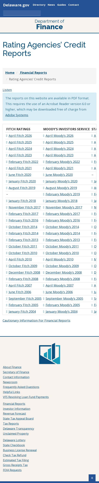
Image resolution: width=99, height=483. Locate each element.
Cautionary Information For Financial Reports (36, 320)
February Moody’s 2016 (63, 220)
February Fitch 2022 (23, 162)
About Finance (12, 367)
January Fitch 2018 (22, 201)
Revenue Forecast (14, 413)
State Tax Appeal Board (18, 418)
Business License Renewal (20, 450)
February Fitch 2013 (23, 240)
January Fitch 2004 (22, 311)
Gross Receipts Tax (15, 465)
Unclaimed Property (16, 433)
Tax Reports (11, 423)
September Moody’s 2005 (64, 298)
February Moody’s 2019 (63, 194)
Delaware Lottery (14, 440)
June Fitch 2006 (20, 292)
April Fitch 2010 (20, 259)
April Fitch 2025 (20, 142)
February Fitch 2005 (23, 305)
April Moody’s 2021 (59, 168)
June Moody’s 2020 (59, 175)
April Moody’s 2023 (59, 155)
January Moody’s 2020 (61, 181)
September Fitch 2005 (25, 298)
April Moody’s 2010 (59, 259)
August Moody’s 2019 (61, 188)
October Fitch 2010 (23, 253)
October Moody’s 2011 (62, 246)
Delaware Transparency (18, 428)
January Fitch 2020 (22, 181)
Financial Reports (14, 404)
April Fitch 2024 (20, 148)
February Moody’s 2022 (63, 162)
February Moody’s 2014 (63, 233)
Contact (73, 4)
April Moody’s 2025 (59, 142)
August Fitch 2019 (22, 188)
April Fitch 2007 (20, 285)
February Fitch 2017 (23, 214)
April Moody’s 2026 (59, 136)
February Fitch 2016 (23, 220)
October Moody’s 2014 (62, 227)
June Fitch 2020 (20, 175)
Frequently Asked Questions (21, 387)
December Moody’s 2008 (64, 272)
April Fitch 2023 (20, 155)
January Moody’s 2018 (61, 201)
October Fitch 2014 (23, 227)
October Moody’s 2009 (62, 266)
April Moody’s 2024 (59, 148)
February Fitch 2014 (23, 233)
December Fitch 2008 (24, 272)
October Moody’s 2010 (62, 253)
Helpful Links (11, 392)
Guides (61, 4)
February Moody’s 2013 (63, 240)
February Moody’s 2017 (63, 214)
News (51, 4)
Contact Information (16, 377)
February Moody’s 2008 (63, 279)
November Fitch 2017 (24, 207)
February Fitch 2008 (23, 279)
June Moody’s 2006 (59, 292)
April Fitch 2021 (20, 168)
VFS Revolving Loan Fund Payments (26, 397)
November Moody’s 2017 (64, 207)
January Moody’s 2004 (61, 311)
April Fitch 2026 (20, 136)
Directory (39, 4)
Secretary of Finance (16, 372)
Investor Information (16, 409)
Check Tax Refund (14, 455)
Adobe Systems (16, 115)
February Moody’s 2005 (63, 305)
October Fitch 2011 (23, 246)
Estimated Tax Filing (16, 460)
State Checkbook (14, 445)
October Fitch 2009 (23, 266)
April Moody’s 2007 (59, 285)
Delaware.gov (16, 4)
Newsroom (10, 382)
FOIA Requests (12, 470)
